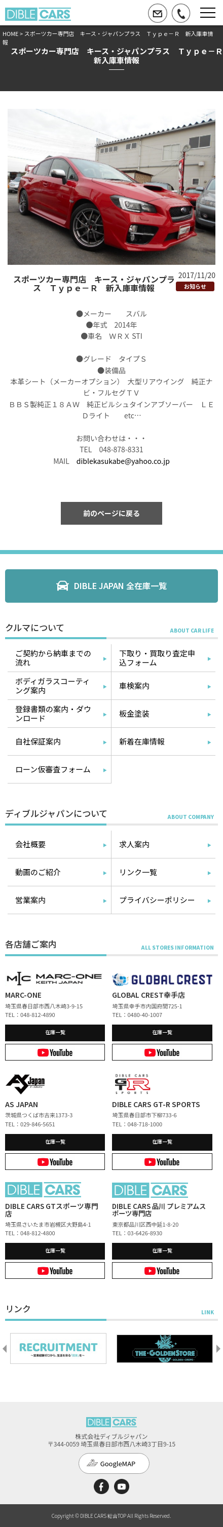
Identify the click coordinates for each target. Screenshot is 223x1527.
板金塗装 (134, 713)
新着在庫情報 (142, 741)
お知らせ (195, 286)
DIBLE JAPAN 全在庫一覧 (120, 585)
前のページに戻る (111, 513)
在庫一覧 (55, 1032)
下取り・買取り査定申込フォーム (157, 658)
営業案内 (30, 899)
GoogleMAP (118, 1463)
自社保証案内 (38, 741)
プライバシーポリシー (157, 899)
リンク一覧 (138, 872)
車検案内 (134, 685)
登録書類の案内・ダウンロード (53, 713)
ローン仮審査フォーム (53, 769)
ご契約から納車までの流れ (53, 658)
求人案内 (134, 844)
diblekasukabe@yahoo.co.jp (123, 461)
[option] (58, 1348)
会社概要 (30, 844)
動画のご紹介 (38, 872)
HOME (11, 33)
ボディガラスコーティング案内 (52, 685)
